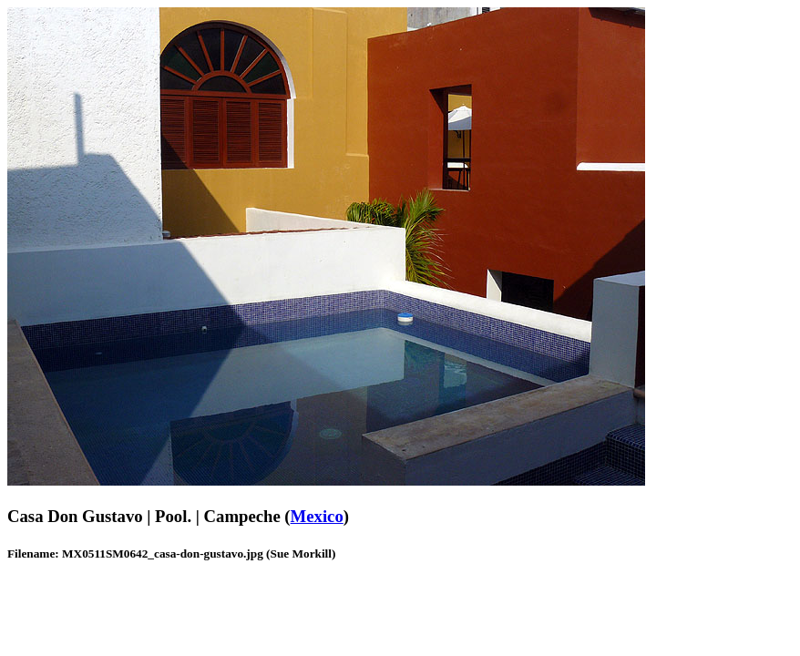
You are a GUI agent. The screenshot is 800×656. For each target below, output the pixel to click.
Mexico (317, 516)
